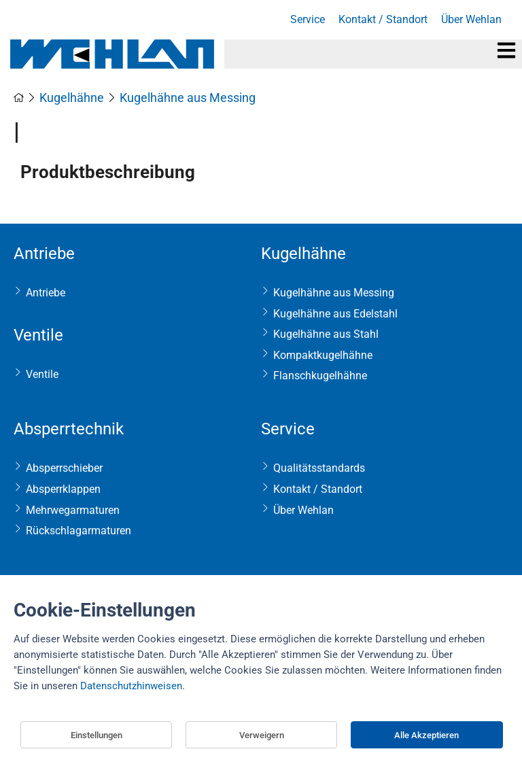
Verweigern (261, 735)
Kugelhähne (303, 253)
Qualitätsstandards (319, 468)
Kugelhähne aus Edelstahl (335, 313)
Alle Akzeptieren (426, 735)
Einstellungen (96, 735)
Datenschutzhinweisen (131, 686)
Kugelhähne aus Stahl (326, 334)
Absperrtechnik (69, 428)
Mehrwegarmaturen (73, 510)
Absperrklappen (63, 489)
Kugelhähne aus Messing (333, 292)
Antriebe (44, 253)
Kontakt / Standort (317, 489)
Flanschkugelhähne (320, 375)
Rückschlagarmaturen (78, 530)
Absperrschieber (64, 468)
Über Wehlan (303, 510)
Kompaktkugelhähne (322, 355)
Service (288, 428)
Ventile (38, 335)
